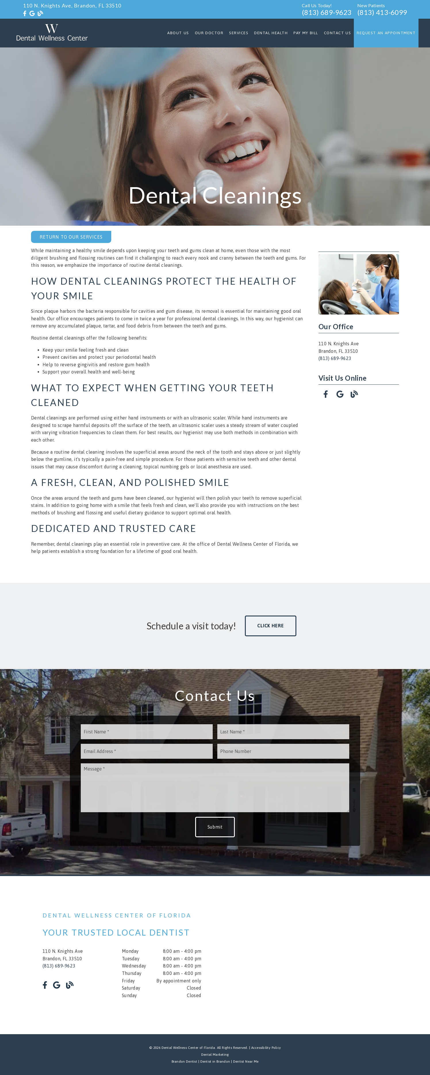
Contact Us (337, 32)
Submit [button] (215, 826)
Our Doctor (209, 32)
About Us (178, 32)
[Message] (215, 787)
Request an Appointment (386, 32)
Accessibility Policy (266, 1048)
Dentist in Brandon (214, 1061)
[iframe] (318, 955)
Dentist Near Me (246, 1061)
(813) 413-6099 (382, 12)
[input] (147, 731)
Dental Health (271, 32)
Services (238, 32)
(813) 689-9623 (327, 12)
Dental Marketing (215, 1055)
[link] (24, 13)
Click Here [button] (270, 625)
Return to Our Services (71, 236)
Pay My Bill (305, 32)
